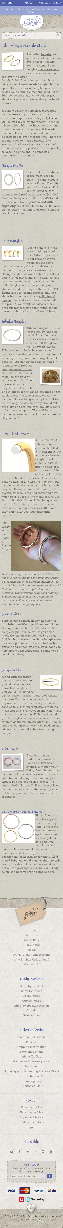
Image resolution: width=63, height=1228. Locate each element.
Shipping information (32, 1046)
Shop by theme (31, 990)
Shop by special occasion (31, 1005)
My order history (31, 1117)
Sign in (31, 1127)
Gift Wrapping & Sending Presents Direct (31, 1071)
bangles (46, 54)
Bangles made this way (17, 369)
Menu (7, 3)
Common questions (31, 1037)
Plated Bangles (45, 815)
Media (32, 949)
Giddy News (32, 944)
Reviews (31, 1042)
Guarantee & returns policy (31, 1061)
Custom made (31, 1000)
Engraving (32, 1066)
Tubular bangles (37, 328)
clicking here (15, 643)
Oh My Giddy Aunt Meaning (32, 954)
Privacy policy (31, 1081)
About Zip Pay (31, 1056)
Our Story (31, 935)
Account (30, 3)
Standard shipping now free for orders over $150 (32, 10)
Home (32, 930)
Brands (31, 1010)
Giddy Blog (31, 940)
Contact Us (31, 964)
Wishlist (44, 3)
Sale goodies (31, 1015)
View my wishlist (31, 1112)
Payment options (31, 1051)
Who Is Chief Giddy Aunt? (31, 959)
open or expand (48, 69)
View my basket (31, 1107)
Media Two (35, 1219)
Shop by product (31, 986)
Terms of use (31, 1085)
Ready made (31, 995)
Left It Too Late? (31, 1076)
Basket (57, 3)
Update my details (31, 1122)
